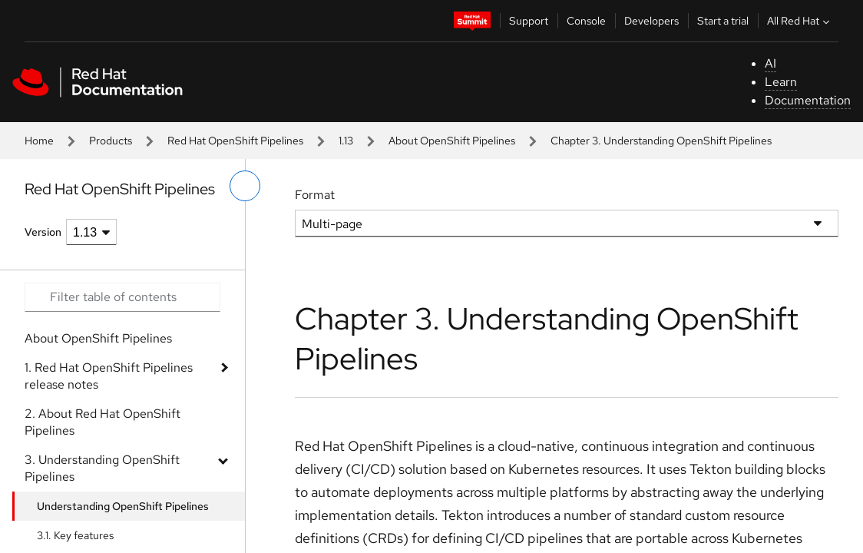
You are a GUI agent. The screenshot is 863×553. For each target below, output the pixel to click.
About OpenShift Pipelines (452, 140)
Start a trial (723, 21)
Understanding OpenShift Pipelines (123, 506)
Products (110, 140)
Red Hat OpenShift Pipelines (235, 140)
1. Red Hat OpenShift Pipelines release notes (109, 375)
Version (43, 232)
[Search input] (122, 297)
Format (315, 195)
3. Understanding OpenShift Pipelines (102, 468)
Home (39, 140)
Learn (781, 82)
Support (528, 21)
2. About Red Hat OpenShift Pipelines (102, 422)
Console (586, 21)
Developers (651, 21)
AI (770, 63)
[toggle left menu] (245, 186)
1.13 (346, 140)
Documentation (808, 100)
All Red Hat (800, 21)
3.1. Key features (75, 535)
